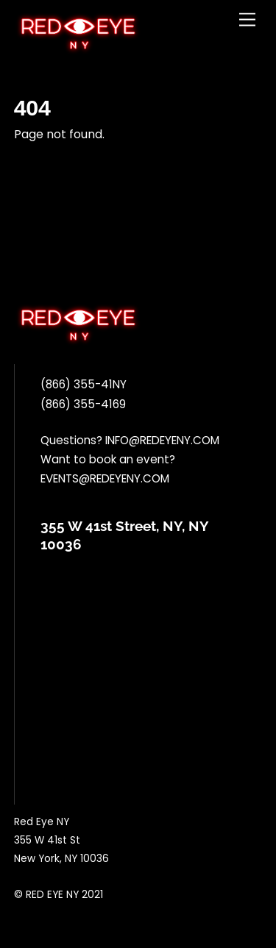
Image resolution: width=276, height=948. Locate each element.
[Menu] (247, 20)
